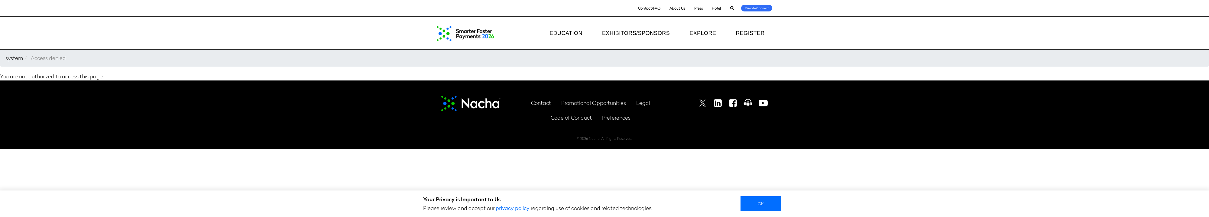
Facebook (732, 103)
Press (698, 8)
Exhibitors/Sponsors (636, 33)
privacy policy (513, 207)
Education (565, 33)
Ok (761, 203)
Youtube (763, 103)
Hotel (716, 8)
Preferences (616, 117)
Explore (702, 33)
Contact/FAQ (649, 8)
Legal (643, 102)
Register (750, 33)
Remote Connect (757, 8)
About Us (677, 8)
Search (732, 8)
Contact (541, 102)
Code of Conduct (571, 117)
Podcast (748, 103)
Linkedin (717, 103)
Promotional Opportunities (593, 102)
